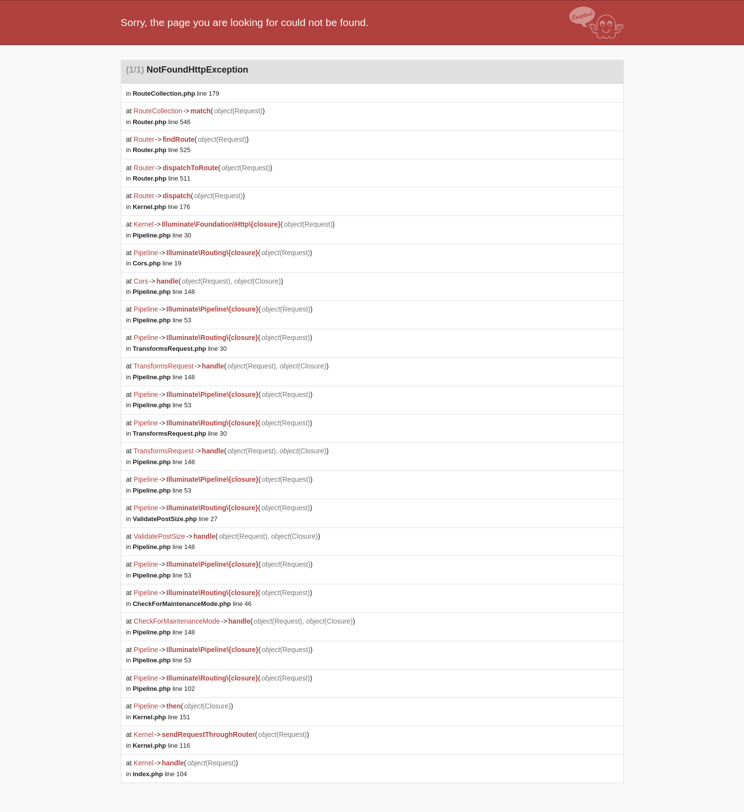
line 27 (175, 519)
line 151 (161, 717)
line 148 (163, 291)
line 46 (192, 603)
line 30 (162, 235)
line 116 (161, 745)
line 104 (160, 774)
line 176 (161, 206)
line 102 (163, 688)
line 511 (162, 178)
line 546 (162, 122)
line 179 (176, 93)
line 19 (157, 263)
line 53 (162, 320)
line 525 (162, 150)
